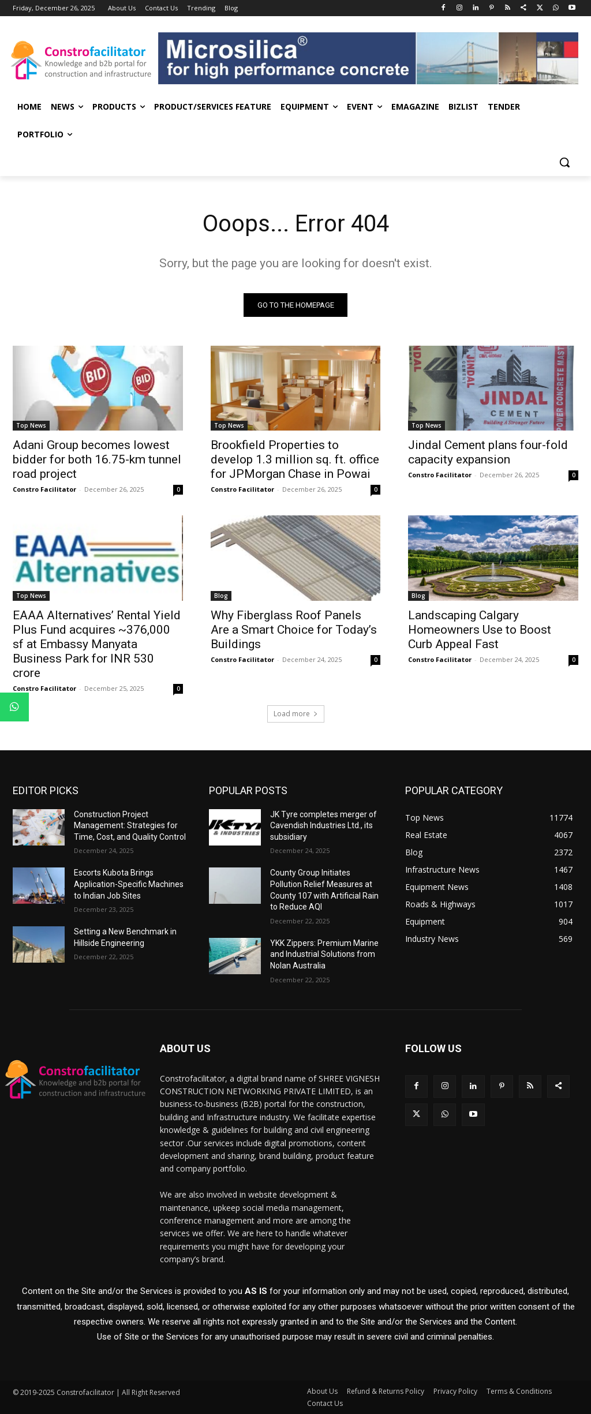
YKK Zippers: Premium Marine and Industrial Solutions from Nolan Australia (324, 954)
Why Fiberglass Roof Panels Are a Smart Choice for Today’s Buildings (294, 629)
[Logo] (80, 60)
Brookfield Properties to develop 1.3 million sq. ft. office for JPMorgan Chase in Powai (295, 459)
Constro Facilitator (44, 489)
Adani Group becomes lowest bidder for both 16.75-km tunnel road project (97, 459)
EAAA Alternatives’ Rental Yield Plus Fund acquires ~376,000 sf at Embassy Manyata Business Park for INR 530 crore (97, 644)
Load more (296, 714)
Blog (221, 596)
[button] (564, 162)
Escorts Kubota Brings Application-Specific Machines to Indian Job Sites (129, 884)
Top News (31, 425)
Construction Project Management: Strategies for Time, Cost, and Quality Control (130, 825)
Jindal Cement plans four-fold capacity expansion (488, 452)
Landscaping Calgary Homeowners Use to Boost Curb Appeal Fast (479, 629)
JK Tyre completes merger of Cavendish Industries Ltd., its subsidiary (323, 825)
